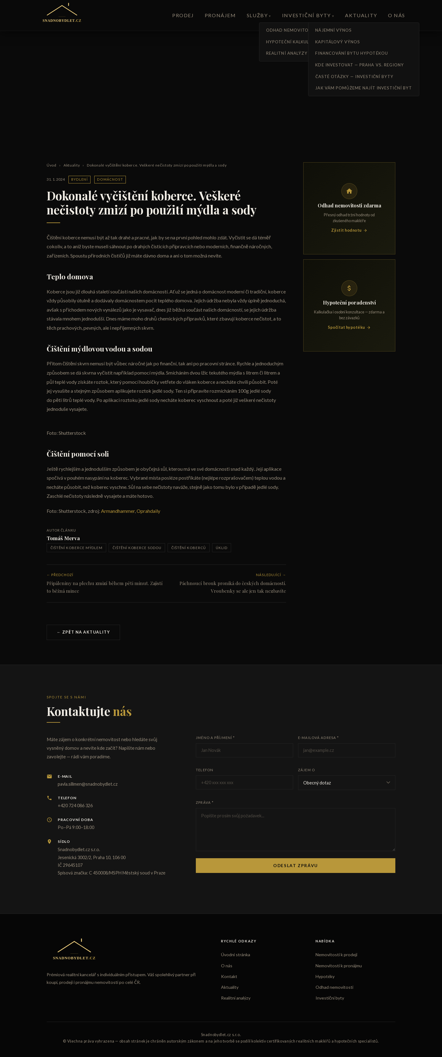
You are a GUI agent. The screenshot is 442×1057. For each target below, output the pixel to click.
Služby (257, 15)
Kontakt (229, 976)
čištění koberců (188, 548)
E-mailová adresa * (318, 738)
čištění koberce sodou (137, 548)
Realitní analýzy (235, 997)
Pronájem (220, 15)
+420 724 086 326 (75, 805)
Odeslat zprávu (295, 865)
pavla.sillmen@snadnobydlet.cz (88, 784)
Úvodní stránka (235, 954)
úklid (221, 548)
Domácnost (110, 179)
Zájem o (306, 770)
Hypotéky (325, 976)
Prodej (183, 15)
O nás (396, 15)
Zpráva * (205, 802)
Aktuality (361, 15)
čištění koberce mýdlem (76, 548)
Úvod (51, 165)
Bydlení (79, 179)
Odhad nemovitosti (334, 987)
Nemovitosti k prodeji (336, 954)
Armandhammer (118, 511)
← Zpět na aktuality (83, 632)
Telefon (204, 770)
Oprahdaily (148, 511)
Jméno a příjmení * (215, 738)
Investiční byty (306, 15)
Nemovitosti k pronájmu (339, 965)
